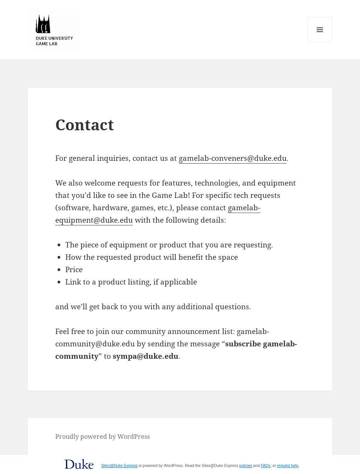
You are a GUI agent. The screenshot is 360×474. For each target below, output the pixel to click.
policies (245, 466)
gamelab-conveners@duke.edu (233, 158)
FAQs (265, 466)
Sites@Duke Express (119, 466)
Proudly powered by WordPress (102, 436)
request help (287, 466)
